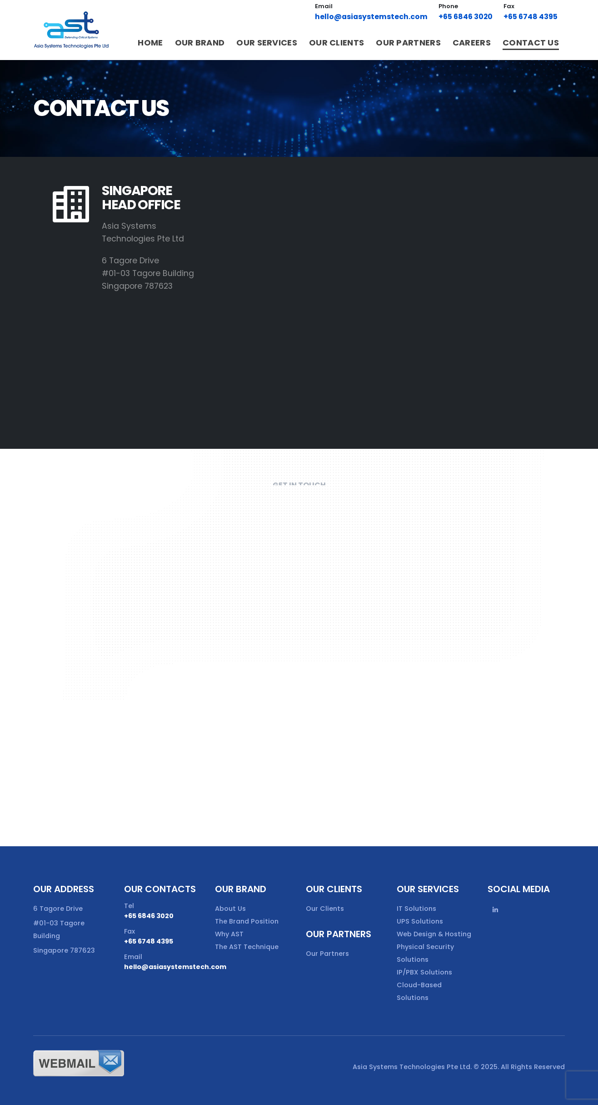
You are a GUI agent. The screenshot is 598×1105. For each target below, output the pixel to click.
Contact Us (531, 42)
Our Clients (336, 42)
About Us (230, 908)
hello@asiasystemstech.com (371, 16)
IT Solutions (416, 908)
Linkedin (495, 910)
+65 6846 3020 (466, 16)
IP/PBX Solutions (424, 972)
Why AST (229, 934)
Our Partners (408, 42)
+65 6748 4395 (530, 16)
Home (150, 42)
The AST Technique (247, 946)
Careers (472, 42)
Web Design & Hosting (434, 934)
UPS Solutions (420, 921)
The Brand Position (247, 921)
